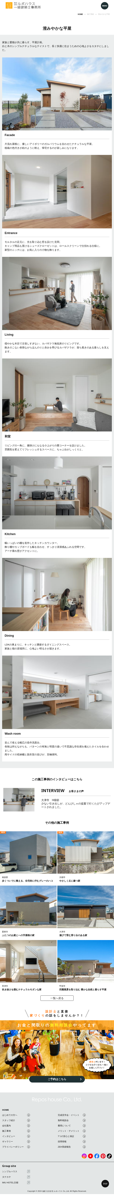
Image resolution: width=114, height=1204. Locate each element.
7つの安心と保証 (72, 1136)
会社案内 (16, 1125)
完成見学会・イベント (72, 1115)
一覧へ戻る (57, 998)
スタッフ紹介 (16, 1120)
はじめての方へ (16, 1115)
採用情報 (72, 1141)
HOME (5, 1110)
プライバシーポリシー (16, 1146)
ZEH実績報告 (72, 1146)
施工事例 (16, 1131)
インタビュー (16, 1136)
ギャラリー (16, 1141)
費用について (72, 1125)
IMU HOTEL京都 (16, 1182)
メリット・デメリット (72, 1131)
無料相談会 (72, 1120)
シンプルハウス (16, 1171)
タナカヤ (16, 1177)
